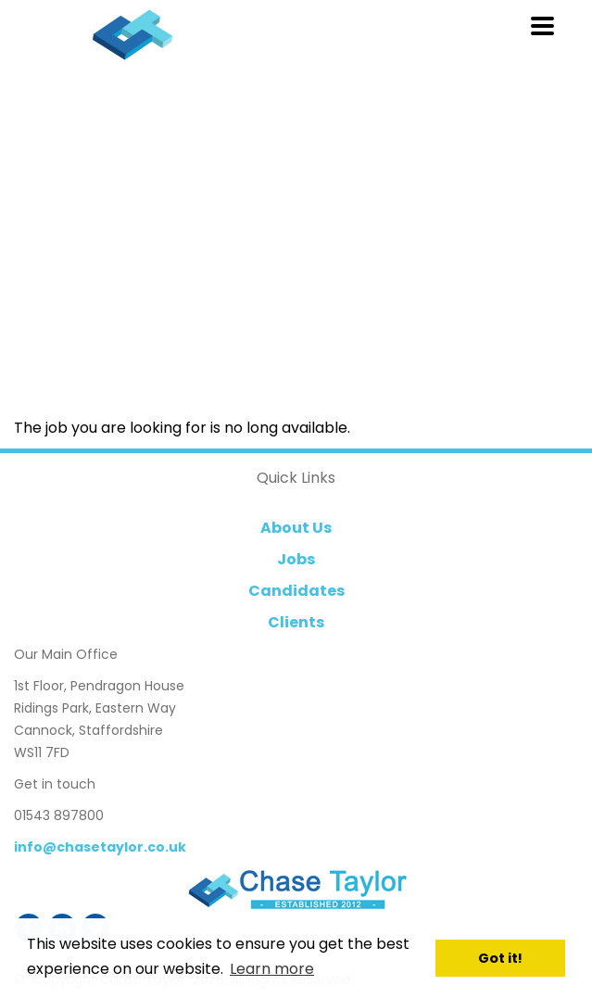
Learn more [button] (272, 968)
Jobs (296, 559)
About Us (296, 527)
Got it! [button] (500, 958)
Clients (296, 622)
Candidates (296, 590)
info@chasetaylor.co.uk (100, 847)
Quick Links (296, 477)
